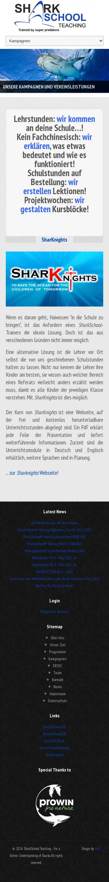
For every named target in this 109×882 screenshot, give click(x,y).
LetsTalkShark (54, 740)
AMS (97, 848)
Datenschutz (57, 700)
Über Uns (57, 637)
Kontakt (57, 679)
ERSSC (57, 665)
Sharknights (55, 754)
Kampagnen (58, 658)
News (57, 686)
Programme (57, 651)
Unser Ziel (57, 644)
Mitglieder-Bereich (54, 611)
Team (57, 672)
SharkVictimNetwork (54, 747)
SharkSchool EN (54, 733)
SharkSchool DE (54, 726)
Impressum (58, 693)
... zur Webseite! (32, 472)
